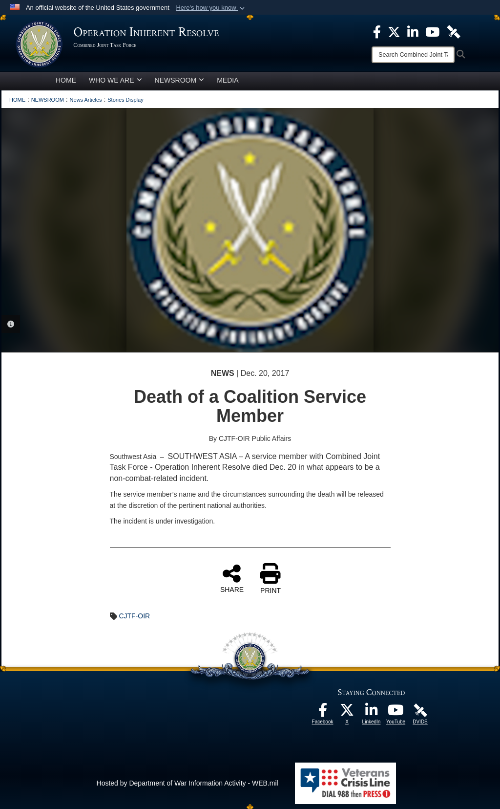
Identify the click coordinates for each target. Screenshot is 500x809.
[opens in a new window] (323, 713)
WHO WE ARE (115, 80)
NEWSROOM (180, 80)
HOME (66, 80)
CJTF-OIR (134, 616)
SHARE (232, 578)
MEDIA (227, 80)
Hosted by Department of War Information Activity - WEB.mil (187, 783)
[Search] (413, 54)
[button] (211, 8)
